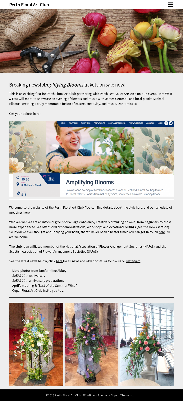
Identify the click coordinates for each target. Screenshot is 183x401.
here (139, 207)
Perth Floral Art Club (29, 4)
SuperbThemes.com (124, 395)
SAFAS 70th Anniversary (28, 275)
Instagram (133, 261)
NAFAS (149, 246)
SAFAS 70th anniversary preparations (38, 280)
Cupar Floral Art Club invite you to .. (38, 290)
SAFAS (92, 251)
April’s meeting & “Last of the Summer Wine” (44, 285)
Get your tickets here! (25, 113)
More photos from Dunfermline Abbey (39, 270)
